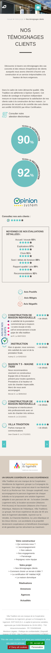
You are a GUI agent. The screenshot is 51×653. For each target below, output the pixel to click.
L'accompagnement (26, 547)
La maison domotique (26, 577)
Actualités (25, 600)
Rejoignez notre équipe (26, 559)
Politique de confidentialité (29, 631)
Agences (25, 595)
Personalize (37, 647)
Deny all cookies (18, 647)
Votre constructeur (25, 541)
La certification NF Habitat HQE (26, 574)
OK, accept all (35, 643)
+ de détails (42, 318)
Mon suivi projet (28, 6)
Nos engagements (26, 553)
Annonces (25, 589)
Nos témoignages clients (26, 568)
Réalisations (25, 583)
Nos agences (19, 6)
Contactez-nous (37, 6)
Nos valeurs (26, 550)
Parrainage (26, 556)
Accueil (10, 19)
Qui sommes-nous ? (26, 544)
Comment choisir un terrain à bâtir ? (26, 571)
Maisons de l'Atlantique (22, 509)
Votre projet (19, 19)
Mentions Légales (10, 631)
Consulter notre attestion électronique (19, 115)
